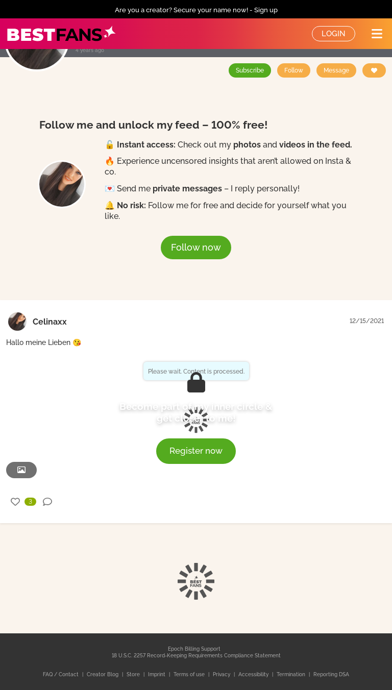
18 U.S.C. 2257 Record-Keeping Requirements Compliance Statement (196, 655)
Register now (196, 451)
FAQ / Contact (61, 674)
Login (334, 33)
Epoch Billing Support (194, 649)
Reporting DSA (331, 674)
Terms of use (190, 674)
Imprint (157, 674)
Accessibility (254, 674)
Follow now (196, 247)
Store (134, 674)
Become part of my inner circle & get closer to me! (196, 412)
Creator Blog (103, 674)
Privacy (222, 674)
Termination (292, 674)
